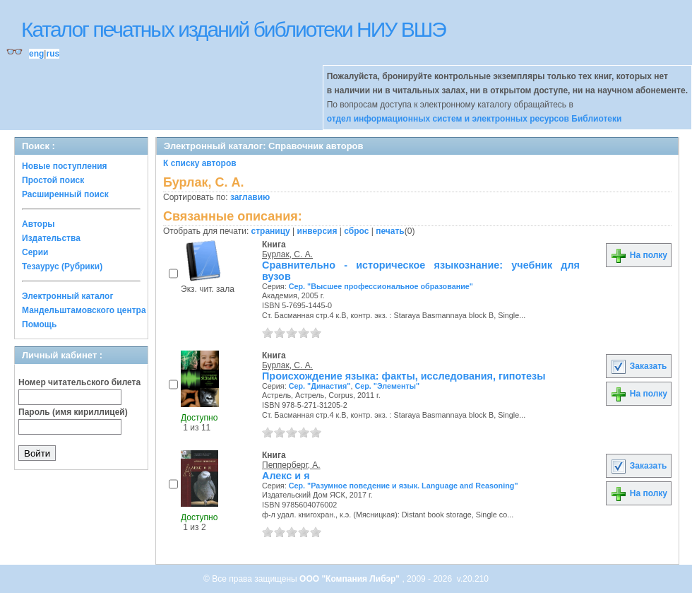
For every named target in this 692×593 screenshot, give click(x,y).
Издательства (51, 238)
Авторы (38, 224)
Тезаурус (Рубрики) (62, 266)
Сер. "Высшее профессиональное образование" (381, 286)
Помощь (39, 324)
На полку (638, 255)
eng (36, 54)
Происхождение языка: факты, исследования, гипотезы (403, 376)
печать (390, 231)
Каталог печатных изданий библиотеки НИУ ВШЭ (233, 29)
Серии (35, 252)
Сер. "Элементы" (386, 386)
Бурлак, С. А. (287, 254)
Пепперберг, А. (291, 465)
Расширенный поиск (65, 194)
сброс (356, 231)
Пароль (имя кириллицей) (73, 412)
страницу (270, 231)
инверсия (317, 231)
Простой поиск (53, 180)
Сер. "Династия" (320, 386)
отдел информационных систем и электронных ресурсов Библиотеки (474, 119)
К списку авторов (200, 163)
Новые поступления (64, 166)
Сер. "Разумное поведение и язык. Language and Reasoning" (403, 485)
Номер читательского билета (79, 382)
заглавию (250, 197)
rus (52, 54)
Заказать (638, 366)
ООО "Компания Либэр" (350, 579)
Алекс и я (286, 475)
